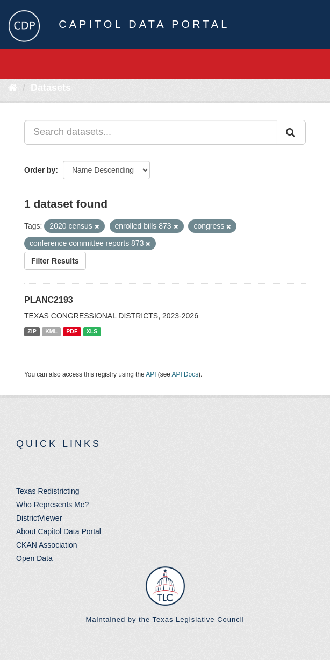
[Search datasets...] (150, 132)
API (151, 374)
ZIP (31, 331)
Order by (39, 170)
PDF (71, 331)
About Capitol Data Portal (58, 531)
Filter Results (55, 261)
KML (51, 331)
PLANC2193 (48, 299)
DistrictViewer (39, 518)
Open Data (34, 558)
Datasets (51, 87)
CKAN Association (46, 545)
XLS (92, 331)
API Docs (185, 374)
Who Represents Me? (52, 504)
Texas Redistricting (48, 491)
